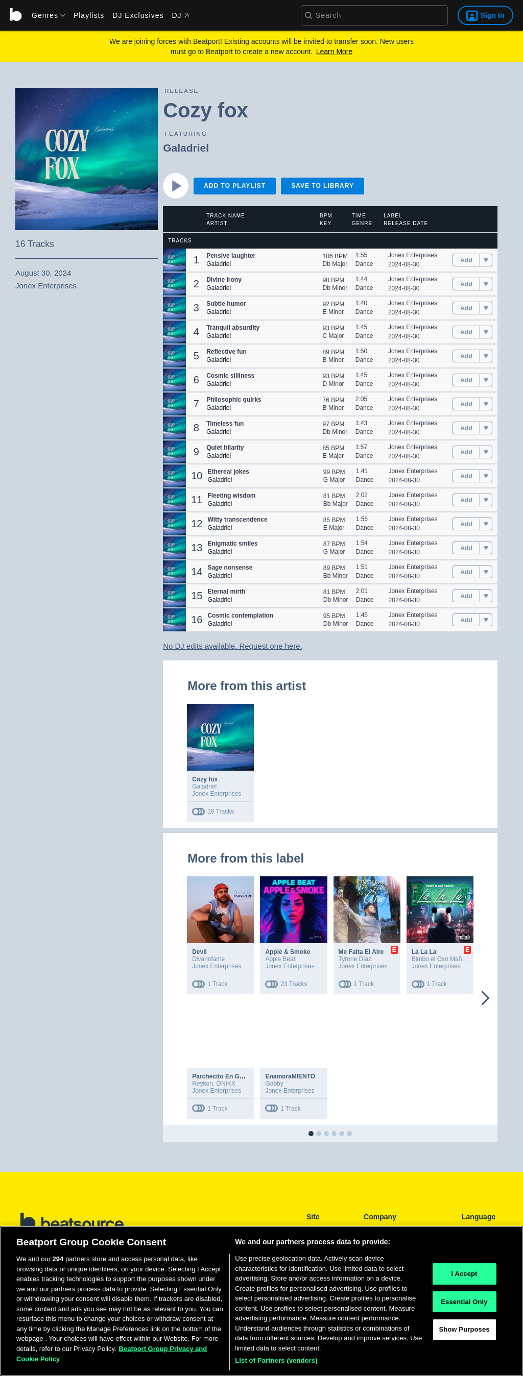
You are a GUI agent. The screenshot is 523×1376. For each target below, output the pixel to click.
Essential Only (464, 1302)
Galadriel (186, 148)
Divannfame (208, 959)
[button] (174, 260)
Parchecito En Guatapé (225, 1076)
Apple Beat (280, 959)
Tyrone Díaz (355, 959)
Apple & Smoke (287, 951)
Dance (364, 263)
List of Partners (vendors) (276, 1361)
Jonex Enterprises (412, 255)
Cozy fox (205, 779)
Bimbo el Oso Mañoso (442, 959)
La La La (424, 951)
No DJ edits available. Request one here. (232, 646)
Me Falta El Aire (361, 951)
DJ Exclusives (137, 15)
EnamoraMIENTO (290, 1076)
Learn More (334, 51)
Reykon (202, 1083)
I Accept (464, 1274)
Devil (199, 951)
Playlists (89, 15)
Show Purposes (464, 1330)
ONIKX (226, 1083)
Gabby (274, 1083)
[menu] (45, 15)
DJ (180, 15)
